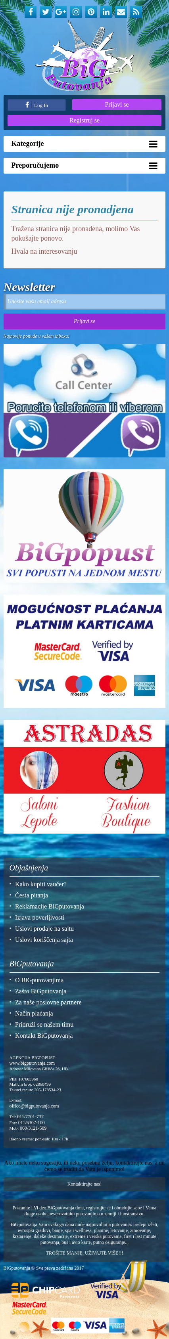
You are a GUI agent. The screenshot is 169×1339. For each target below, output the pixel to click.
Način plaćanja (34, 1013)
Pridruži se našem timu (44, 1024)
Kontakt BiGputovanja (44, 1035)
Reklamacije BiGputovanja (49, 906)
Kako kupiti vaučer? (41, 884)
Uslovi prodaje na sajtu (44, 928)
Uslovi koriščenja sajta (44, 939)
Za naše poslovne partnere (48, 1002)
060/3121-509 (33, 1128)
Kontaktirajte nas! (84, 1184)
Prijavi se (117, 104)
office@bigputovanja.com (34, 1106)
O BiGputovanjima (39, 980)
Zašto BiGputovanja (40, 991)
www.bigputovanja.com (32, 1063)
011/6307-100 (31, 1122)
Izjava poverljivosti (39, 917)
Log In (36, 104)
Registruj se (84, 120)
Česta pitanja (31, 895)
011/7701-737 (30, 1116)
